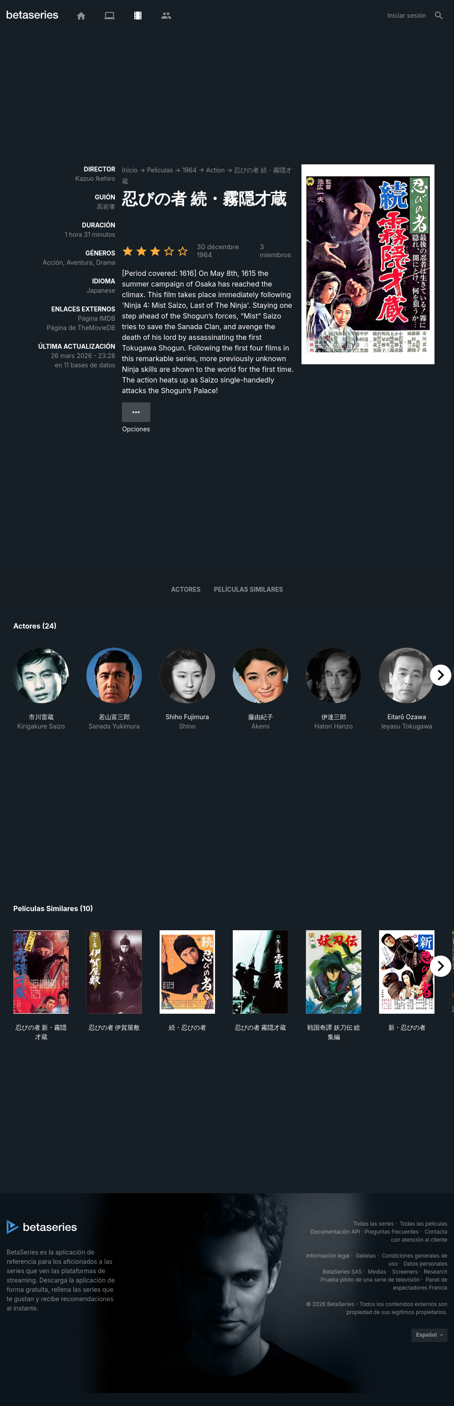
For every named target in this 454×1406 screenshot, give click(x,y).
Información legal (328, 1255)
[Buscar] (439, 15)
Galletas (366, 1255)
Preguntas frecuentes (391, 1231)
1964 (189, 170)
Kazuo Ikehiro (95, 178)
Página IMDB (96, 318)
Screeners (405, 1271)
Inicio (129, 170)
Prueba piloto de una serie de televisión (370, 1279)
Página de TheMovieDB (81, 327)
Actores (186, 589)
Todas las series (373, 1223)
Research (435, 1271)
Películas (160, 170)
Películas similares (248, 589)
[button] (41, 694)
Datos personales (425, 1263)
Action (215, 170)
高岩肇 (106, 206)
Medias (377, 1271)
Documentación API (335, 1231)
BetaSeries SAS (342, 1271)
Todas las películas (423, 1223)
